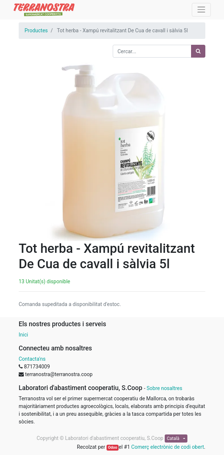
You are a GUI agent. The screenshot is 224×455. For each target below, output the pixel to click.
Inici (23, 335)
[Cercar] (198, 51)
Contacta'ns (32, 359)
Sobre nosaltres (164, 388)
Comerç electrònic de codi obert (167, 447)
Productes (36, 30)
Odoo (112, 447)
